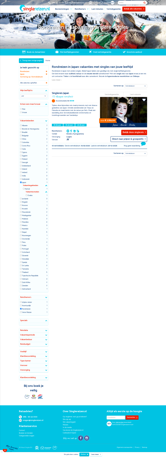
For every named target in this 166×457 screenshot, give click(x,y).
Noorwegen (26, 235)
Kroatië (25, 209)
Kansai (27, 189)
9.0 (112, 2)
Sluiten (84, 454)
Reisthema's (80, 9)
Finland (24, 159)
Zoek (144, 3)
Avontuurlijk (26, 305)
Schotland (26, 252)
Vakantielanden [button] (27, 120)
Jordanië (25, 199)
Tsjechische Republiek (30, 276)
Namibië (25, 229)
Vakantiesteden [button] (32, 191)
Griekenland (26, 166)
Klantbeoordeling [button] (28, 356)
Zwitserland (26, 289)
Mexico (24, 225)
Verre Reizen (26, 312)
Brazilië (24, 132)
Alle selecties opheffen (28, 82)
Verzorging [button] (25, 370)
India (24, 176)
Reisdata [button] (24, 330)
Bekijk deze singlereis (134, 132)
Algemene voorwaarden (124, 447)
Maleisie (25, 219)
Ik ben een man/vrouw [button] (30, 104)
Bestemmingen (62, 9)
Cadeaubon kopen (69, 432)
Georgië (25, 162)
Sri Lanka (25, 265)
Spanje (24, 262)
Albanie (24, 125)
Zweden (25, 285)
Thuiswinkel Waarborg (33, 396)
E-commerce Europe (27, 396)
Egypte (24, 156)
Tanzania (25, 269)
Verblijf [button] (23, 351)
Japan (24, 182)
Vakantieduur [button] (26, 339)
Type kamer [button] (25, 361)
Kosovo (25, 205)
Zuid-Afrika (26, 282)
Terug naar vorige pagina (31, 60)
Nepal (24, 232)
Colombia (25, 142)
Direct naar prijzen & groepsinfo (129, 139)
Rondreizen (26, 309)
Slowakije (25, 259)
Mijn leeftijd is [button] (26, 90)
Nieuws (65, 424)
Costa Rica (26, 146)
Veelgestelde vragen (26, 435)
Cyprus (24, 152)
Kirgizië (24, 202)
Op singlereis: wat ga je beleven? (75, 416)
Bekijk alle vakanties (134, 9)
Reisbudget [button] (25, 344)
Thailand (25, 272)
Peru (24, 242)
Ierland (24, 172)
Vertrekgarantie (114, 9)
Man (23, 109)
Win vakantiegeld (69, 422)
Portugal (25, 249)
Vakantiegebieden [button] (30, 185)
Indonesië (25, 179)
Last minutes (97, 9)
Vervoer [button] (23, 365)
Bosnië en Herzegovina (30, 129)
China (24, 139)
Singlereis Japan (75, 94)
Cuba (24, 149)
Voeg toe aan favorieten (144, 100)
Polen (24, 245)
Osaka (30, 195)
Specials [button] (23, 320)
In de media (67, 427)
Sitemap (144, 447)
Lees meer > (56, 80)
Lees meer (96, 454)
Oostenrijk (26, 239)
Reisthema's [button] (25, 297)
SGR (40, 396)
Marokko (25, 222)
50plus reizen (27, 302)
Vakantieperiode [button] (27, 335)
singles (119, 422)
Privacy (137, 447)
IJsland (24, 169)
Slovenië (25, 255)
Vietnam (25, 279)
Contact (22, 430)
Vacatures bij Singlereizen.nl (73, 430)
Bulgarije (25, 136)
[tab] (33, 90)
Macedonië (26, 212)
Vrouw (24, 112)
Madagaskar (26, 215)
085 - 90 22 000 (28, 417)
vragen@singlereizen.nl (31, 420)
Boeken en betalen (26, 433)
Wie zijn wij (67, 419)
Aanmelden (132, 417)
